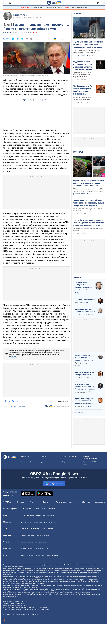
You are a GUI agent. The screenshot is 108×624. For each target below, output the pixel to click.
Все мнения (79, 413)
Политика (20, 502)
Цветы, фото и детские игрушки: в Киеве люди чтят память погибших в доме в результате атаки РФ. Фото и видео (88, 223)
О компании (25, 456)
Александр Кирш (80, 392)
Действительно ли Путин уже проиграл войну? (84, 373)
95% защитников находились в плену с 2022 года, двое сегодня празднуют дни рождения (88, 190)
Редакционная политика (17, 406)
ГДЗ (22, 522)
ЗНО (50, 522)
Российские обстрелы (80, 7)
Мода (43, 555)
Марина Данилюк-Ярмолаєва (83, 363)
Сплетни (30, 555)
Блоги (71, 502)
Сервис (50, 528)
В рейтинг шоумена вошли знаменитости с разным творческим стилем (82, 75)
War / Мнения (7, 32)
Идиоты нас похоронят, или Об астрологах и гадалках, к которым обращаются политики (84, 401)
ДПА (45, 522)
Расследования (62, 502)
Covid (46, 548)
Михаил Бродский (80, 303)
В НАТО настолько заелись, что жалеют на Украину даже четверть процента (84, 386)
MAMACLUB (39, 548)
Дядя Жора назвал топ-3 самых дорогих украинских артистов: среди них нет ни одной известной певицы (83, 66)
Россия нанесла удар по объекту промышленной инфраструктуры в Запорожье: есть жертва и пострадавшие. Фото (88, 203)
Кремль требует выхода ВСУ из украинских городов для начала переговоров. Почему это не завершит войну (83, 284)
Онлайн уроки (38, 522)
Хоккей (38, 515)
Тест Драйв (24, 528)
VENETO (67, 7)
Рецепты (23, 535)
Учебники (28, 522)
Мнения (77, 277)
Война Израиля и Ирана (54, 7)
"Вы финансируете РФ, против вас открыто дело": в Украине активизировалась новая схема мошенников (83, 90)
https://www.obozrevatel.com (73, 565)
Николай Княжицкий (81, 290)
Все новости (100, 502)
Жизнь (45, 502)
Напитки (31, 535)
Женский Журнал (53, 555)
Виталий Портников (81, 406)
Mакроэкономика (40, 542)
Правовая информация (69, 456)
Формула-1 (50, 515)
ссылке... (14, 357)
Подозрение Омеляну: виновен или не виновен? (85, 310)
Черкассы (51, 508)
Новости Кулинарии (42, 535)
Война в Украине (37, 7)
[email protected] (28, 609)
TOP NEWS (78, 152)
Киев (22, 508)
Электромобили (35, 528)
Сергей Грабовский (80, 378)
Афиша (23, 555)
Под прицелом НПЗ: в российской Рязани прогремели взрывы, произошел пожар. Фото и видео (88, 44)
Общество (86, 502)
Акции (44, 528)
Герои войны (24, 7)
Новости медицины (27, 548)
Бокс (44, 515)
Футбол (23, 515)
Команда (44, 456)
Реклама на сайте (26, 462)
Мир (31, 502)
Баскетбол (30, 515)
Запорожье (36, 508)
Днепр (44, 508)
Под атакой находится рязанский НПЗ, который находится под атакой (86, 51)
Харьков (28, 508)
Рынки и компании (27, 542)
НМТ (55, 522)
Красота (37, 555)
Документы (45, 462)
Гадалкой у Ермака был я (85, 299)
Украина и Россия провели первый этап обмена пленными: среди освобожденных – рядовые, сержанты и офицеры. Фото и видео (88, 183)
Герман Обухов (20, 15)
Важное (77, 13)
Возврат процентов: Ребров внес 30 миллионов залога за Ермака (83, 357)
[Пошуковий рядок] (103, 2)
